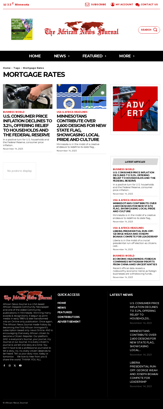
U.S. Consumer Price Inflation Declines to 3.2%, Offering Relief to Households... (144, 310)
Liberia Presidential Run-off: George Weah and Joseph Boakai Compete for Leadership (135, 233)
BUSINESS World (14, 112)
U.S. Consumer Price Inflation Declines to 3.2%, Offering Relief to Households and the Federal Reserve (27, 125)
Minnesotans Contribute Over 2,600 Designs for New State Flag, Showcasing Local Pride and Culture (81, 128)
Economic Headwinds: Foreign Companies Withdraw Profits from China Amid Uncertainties (134, 261)
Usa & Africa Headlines (72, 112)
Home (7, 67)
